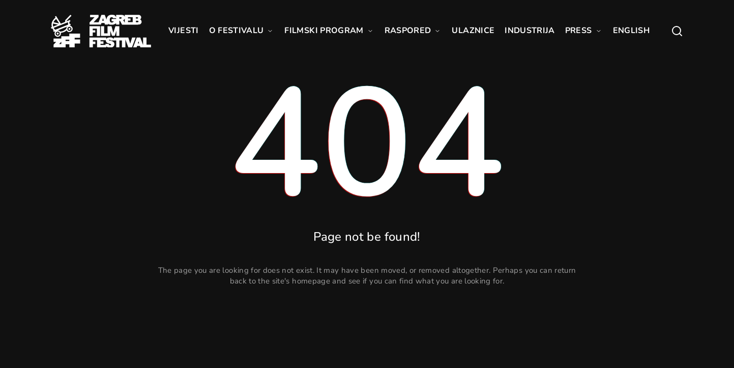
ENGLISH (631, 30)
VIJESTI (183, 30)
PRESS (584, 30)
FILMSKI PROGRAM (329, 30)
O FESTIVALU (242, 30)
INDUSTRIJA (530, 30)
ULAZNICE (473, 30)
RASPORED (413, 30)
